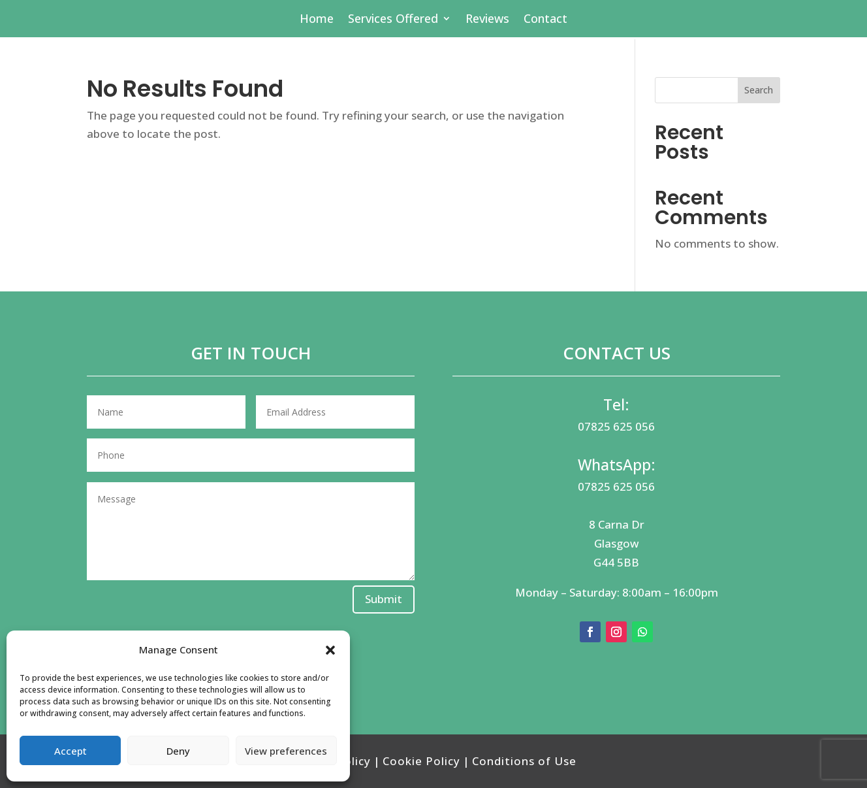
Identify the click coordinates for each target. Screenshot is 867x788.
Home (317, 20)
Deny (178, 750)
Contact (545, 20)
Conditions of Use (524, 760)
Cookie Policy (421, 760)
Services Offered (393, 20)
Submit (383, 598)
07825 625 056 (616, 426)
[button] (330, 650)
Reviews (487, 20)
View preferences (286, 750)
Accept (70, 750)
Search (758, 90)
